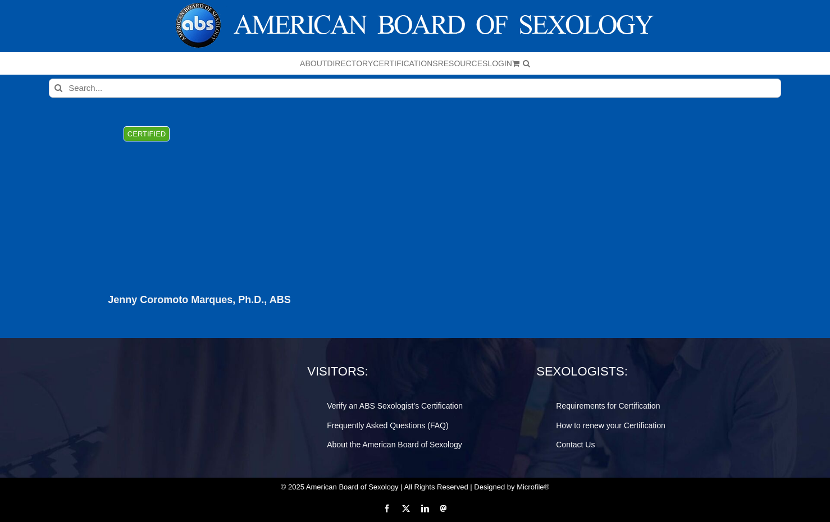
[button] (526, 63)
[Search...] (415, 88)
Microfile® (533, 487)
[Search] (58, 88)
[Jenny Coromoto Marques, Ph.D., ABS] (199, 199)
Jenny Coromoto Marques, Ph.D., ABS (199, 300)
